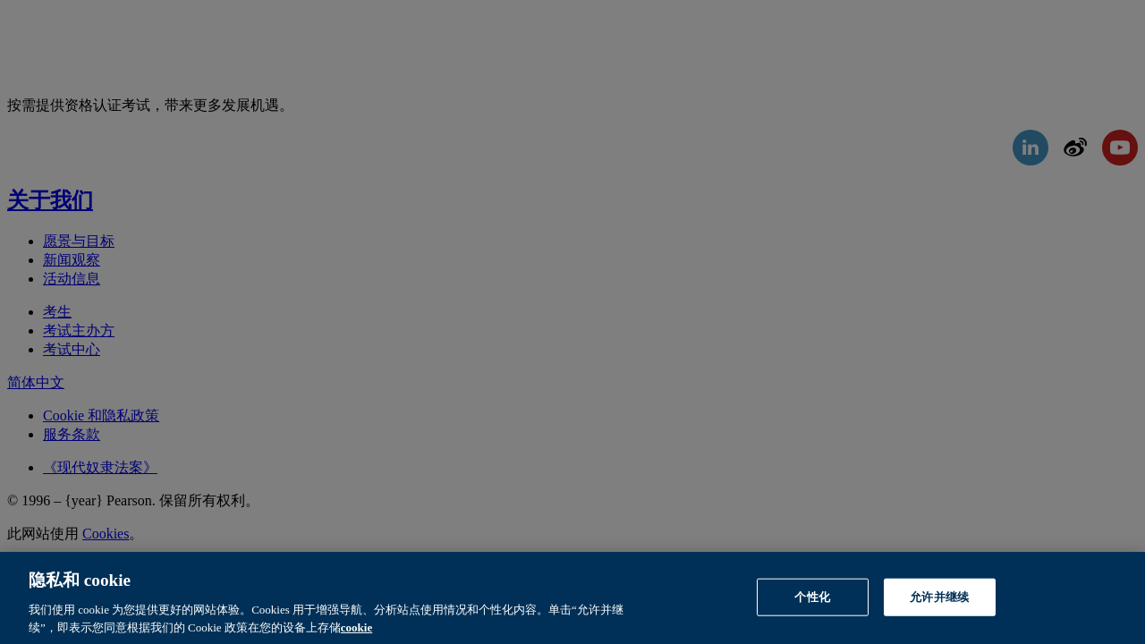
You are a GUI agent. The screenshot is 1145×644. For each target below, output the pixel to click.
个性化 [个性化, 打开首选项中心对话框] (811, 600)
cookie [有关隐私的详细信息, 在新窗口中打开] (356, 631)
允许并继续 (939, 600)
